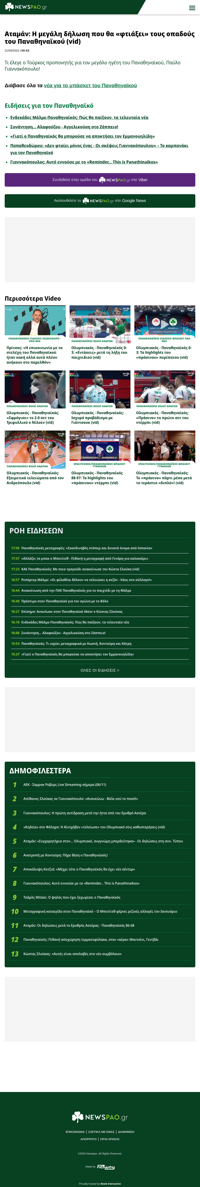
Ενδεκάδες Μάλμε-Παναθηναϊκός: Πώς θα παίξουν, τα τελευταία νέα (79, 117)
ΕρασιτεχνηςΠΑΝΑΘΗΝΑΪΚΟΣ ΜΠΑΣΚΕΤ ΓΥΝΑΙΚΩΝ (100, 465)
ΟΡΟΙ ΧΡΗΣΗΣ (110, 1139)
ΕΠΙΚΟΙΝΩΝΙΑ (75, 1132)
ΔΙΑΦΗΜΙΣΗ (126, 1132)
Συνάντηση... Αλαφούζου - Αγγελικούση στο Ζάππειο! (64, 127)
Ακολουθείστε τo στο (100, 201)
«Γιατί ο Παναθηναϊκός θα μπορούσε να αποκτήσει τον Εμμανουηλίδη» (82, 136)
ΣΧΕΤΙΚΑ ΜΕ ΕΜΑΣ (101, 1132)
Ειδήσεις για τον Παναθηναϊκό (49, 105)
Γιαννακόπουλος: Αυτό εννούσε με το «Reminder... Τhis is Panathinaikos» (84, 162)
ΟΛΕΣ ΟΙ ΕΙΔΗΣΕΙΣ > (100, 670)
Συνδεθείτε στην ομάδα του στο (99, 180)
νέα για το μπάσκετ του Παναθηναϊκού (90, 86)
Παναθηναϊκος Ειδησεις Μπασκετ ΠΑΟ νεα (164, 340)
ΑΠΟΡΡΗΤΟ (88, 1139)
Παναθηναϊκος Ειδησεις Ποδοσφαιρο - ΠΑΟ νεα (35, 340)
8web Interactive (111, 1184)
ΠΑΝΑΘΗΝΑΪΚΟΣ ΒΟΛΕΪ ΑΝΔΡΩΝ (92, 341)
